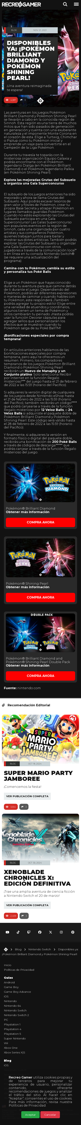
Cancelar (50, 1114)
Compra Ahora (40, 522)
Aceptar (30, 1114)
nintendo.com (29, 688)
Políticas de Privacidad (27, 1105)
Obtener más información (27, 512)
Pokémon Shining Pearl (56, 116)
